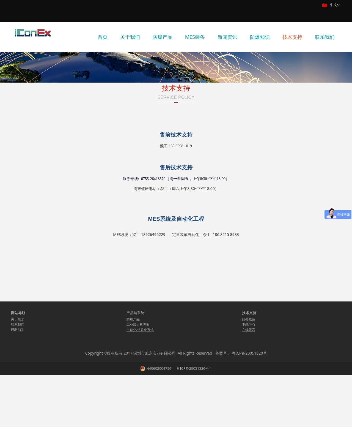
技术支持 (292, 37)
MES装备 (195, 37)
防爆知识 (260, 37)
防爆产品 (162, 37)
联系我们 (325, 37)
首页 (103, 37)
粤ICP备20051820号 (249, 405)
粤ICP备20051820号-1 (193, 420)
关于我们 (130, 37)
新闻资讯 (227, 37)
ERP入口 (17, 381)
